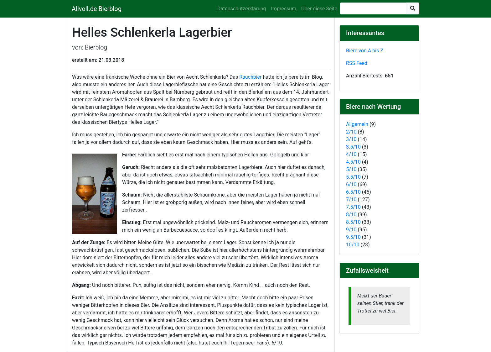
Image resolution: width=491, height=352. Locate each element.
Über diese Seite (319, 9)
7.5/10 (353, 207)
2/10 (351, 132)
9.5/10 (353, 237)
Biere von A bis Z (364, 51)
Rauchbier (250, 77)
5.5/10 (353, 177)
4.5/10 (353, 162)
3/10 (351, 139)
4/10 (351, 154)
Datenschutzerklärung (241, 9)
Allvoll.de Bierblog (96, 9)
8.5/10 (353, 222)
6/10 (351, 184)
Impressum (284, 9)
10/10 (352, 245)
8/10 (351, 215)
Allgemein (357, 124)
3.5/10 (353, 147)
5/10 (351, 169)
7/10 (351, 199)
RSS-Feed (356, 63)
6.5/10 (353, 192)
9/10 (351, 230)
